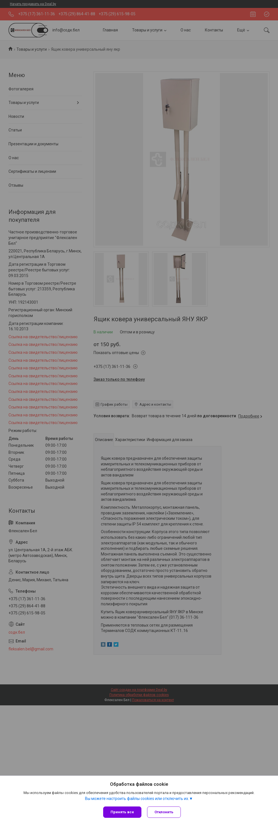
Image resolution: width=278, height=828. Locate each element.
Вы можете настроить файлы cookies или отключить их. (137, 798)
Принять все (122, 812)
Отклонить (163, 812)
